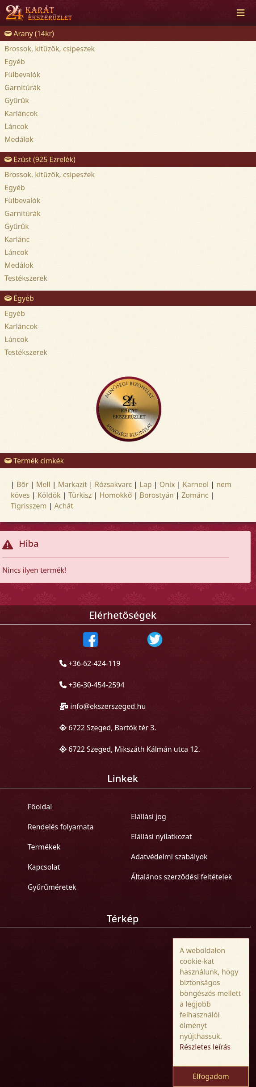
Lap (145, 484)
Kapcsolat (44, 867)
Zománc (194, 495)
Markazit (72, 484)
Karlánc (16, 239)
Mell (43, 484)
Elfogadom (211, 1076)
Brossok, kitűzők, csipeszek (49, 49)
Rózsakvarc (113, 484)
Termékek (44, 847)
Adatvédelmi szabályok (169, 857)
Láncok (16, 126)
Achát (64, 506)
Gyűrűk (16, 100)
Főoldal (40, 807)
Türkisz (80, 495)
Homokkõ (115, 495)
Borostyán (156, 495)
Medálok (19, 139)
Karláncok (21, 113)
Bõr (23, 484)
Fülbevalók (22, 74)
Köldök (49, 495)
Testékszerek (25, 278)
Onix (167, 484)
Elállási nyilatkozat (161, 836)
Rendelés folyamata (61, 827)
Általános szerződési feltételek (181, 877)
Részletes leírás (205, 1047)
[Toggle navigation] (241, 13)
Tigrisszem (28, 506)
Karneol (196, 484)
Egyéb (14, 62)
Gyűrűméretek (52, 887)
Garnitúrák (22, 87)
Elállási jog (148, 816)
